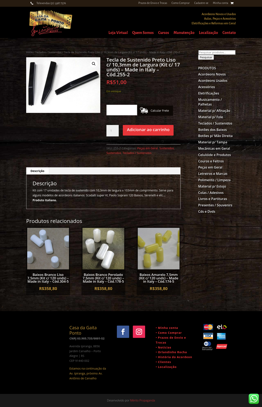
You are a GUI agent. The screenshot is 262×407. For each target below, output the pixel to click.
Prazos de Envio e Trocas (152, 3)
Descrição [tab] (37, 171)
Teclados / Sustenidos (48, 52)
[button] (93, 63)
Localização (208, 33)
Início (29, 52)
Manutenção (184, 33)
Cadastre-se (201, 3)
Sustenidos (166, 148)
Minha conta (220, 3)
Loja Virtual (118, 33)
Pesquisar (206, 57)
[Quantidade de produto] (112, 130)
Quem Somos (143, 33)
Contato (229, 33)
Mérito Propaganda (142, 400)
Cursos (163, 33)
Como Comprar (181, 3)
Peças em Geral (147, 148)
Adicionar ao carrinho (148, 129)
